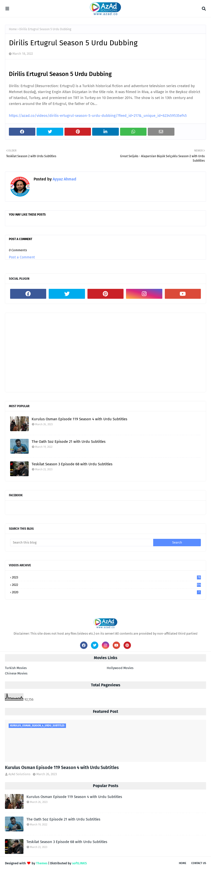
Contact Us (198, 863)
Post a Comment (22, 257)
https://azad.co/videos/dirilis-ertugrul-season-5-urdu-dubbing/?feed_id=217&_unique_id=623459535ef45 (98, 115)
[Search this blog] (81, 542)
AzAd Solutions (19, 774)
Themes (41, 863)
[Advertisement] (105, 352)
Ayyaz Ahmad (64, 179)
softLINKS (79, 863)
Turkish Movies (16, 668)
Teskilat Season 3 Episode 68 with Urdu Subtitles (72, 464)
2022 (106, 585)
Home (13, 29)
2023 (106, 577)
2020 (106, 592)
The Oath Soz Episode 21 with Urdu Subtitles (69, 441)
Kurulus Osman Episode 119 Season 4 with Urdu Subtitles (79, 419)
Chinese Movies (16, 673)
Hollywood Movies (120, 668)
